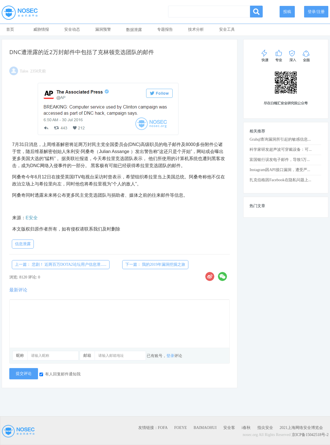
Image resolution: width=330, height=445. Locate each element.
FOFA (163, 428)
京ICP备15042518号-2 (310, 435)
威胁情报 (41, 29)
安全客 (229, 428)
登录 (170, 356)
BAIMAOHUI (205, 428)
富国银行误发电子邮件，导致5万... (279, 160)
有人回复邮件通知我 (60, 374)
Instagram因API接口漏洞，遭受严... (279, 170)
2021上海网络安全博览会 (301, 428)
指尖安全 (265, 428)
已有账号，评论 (164, 356)
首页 (10, 29)
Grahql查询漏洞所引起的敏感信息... (280, 139)
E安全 (32, 217)
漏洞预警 (103, 29)
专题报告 (165, 29)
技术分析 (196, 29)
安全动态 (72, 29)
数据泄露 (134, 30)
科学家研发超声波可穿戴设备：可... (280, 149)
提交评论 (24, 373)
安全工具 (227, 29)
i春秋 (246, 428)
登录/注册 (316, 12)
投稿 (287, 12)
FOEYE (180, 428)
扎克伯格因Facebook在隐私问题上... (280, 180)
